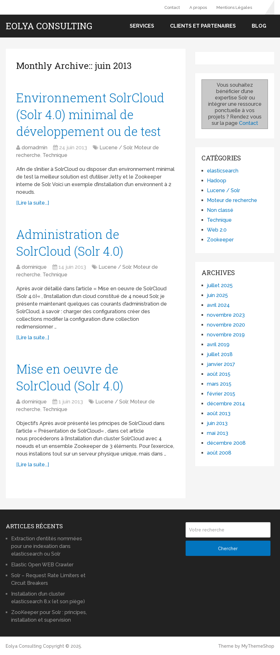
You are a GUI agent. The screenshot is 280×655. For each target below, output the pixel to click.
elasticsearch (222, 171)
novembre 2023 (226, 315)
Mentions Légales (234, 7)
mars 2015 (219, 384)
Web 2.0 (217, 230)
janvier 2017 (221, 364)
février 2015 (221, 394)
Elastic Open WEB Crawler (42, 565)
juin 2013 (217, 423)
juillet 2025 (220, 285)
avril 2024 (218, 305)
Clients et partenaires (203, 26)
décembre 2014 (226, 404)
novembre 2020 (226, 325)
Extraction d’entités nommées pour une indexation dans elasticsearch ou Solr (46, 546)
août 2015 (218, 374)
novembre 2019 (226, 335)
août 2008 (219, 453)
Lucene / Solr (115, 148)
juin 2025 (217, 295)
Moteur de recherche (232, 200)
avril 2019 (218, 344)
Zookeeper (220, 240)
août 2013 (218, 413)
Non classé (220, 210)
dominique (34, 267)
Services (142, 26)
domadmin (34, 148)
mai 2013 (217, 433)
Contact (172, 7)
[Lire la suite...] (32, 203)
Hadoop (216, 181)
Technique (55, 155)
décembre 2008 (226, 443)
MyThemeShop (258, 646)
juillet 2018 (220, 354)
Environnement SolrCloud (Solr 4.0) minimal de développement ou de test (90, 114)
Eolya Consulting (49, 26)
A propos (198, 7)
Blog (259, 26)
